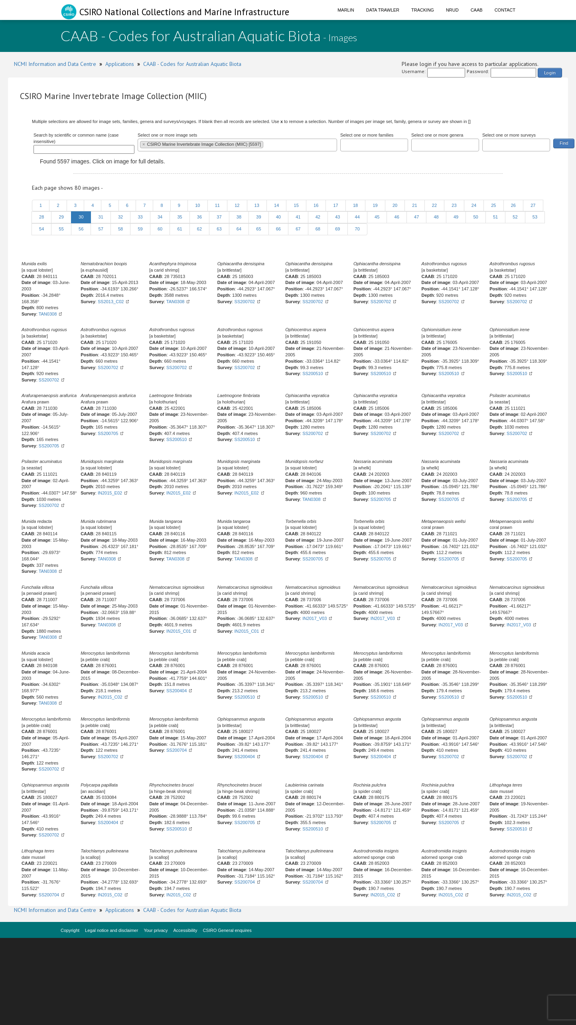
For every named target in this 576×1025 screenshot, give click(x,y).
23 (454, 205)
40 (278, 217)
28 (41, 217)
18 (355, 205)
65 (258, 228)
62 (199, 228)
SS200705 (49, 445)
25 (493, 205)
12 (237, 205)
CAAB (477, 10)
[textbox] (266, 144)
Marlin (345, 10)
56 (81, 228)
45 (377, 217)
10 (197, 205)
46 (396, 217)
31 (100, 217)
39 (258, 217)
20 (395, 205)
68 (318, 228)
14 (276, 205)
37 (219, 217)
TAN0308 (48, 314)
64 (239, 228)
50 (475, 217)
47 (416, 217)
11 (217, 205)
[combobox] (237, 145)
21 (414, 205)
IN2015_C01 (178, 631)
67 (298, 228)
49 (456, 217)
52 (515, 217)
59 (140, 228)
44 (357, 217)
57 (100, 228)
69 (337, 228)
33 (140, 217)
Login (550, 72)
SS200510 (312, 373)
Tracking (422, 10)
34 (160, 217)
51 (495, 217)
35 (179, 217)
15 (296, 205)
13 (257, 205)
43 (337, 217)
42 (318, 217)
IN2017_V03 (314, 618)
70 (357, 228)
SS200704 (176, 750)
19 (375, 205)
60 (160, 228)
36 (199, 217)
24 (474, 205)
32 (120, 217)
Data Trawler (382, 10)
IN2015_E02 (110, 493)
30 (81, 217)
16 (316, 205)
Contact (505, 10)
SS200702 (245, 301)
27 (533, 205)
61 (179, 228)
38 (239, 217)
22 (434, 205)
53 (535, 217)
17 (335, 205)
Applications (119, 64)
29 (61, 217)
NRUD (452, 10)
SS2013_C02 (111, 301)
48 (436, 217)
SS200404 (176, 690)
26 (513, 205)
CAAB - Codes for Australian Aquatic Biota (192, 64)
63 (219, 228)
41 (298, 217)
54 (41, 228)
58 (120, 228)
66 (278, 228)
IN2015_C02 (110, 697)
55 (61, 228)
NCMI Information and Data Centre (55, 64)
